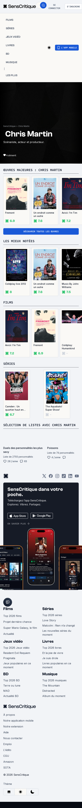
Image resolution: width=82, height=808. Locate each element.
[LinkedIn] (70, 477)
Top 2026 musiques (54, 680)
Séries (48, 609)
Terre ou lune (11, 685)
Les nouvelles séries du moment (56, 632)
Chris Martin (23, 126)
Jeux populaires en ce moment (17, 665)
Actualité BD (11, 696)
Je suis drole (50, 658)
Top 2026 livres (52, 647)
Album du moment (53, 696)
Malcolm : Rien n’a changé (58, 625)
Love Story (49, 620)
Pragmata (9, 658)
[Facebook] (51, 477)
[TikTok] (64, 477)
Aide (6, 732)
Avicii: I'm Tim (12, 345)
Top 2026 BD (11, 680)
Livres (48, 641)
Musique (49, 674)
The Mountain (51, 685)
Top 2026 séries (52, 615)
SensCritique (9, 126)
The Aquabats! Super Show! (53, 408)
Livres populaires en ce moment (56, 665)
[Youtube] (77, 477)
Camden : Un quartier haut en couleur (14, 408)
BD (5, 674)
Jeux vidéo (13, 641)
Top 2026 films (12, 616)
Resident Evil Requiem (16, 653)
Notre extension (13, 726)
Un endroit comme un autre (44, 214)
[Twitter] (44, 477)
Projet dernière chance (17, 621)
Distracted (48, 690)
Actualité (8, 633)
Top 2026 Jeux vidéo (16, 647)
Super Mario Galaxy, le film (20, 627)
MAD (6, 690)
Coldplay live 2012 (15, 283)
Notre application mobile (18, 720)
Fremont (9, 212)
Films (8, 609)
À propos (9, 714)
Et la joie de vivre (52, 653)
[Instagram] (57, 477)
